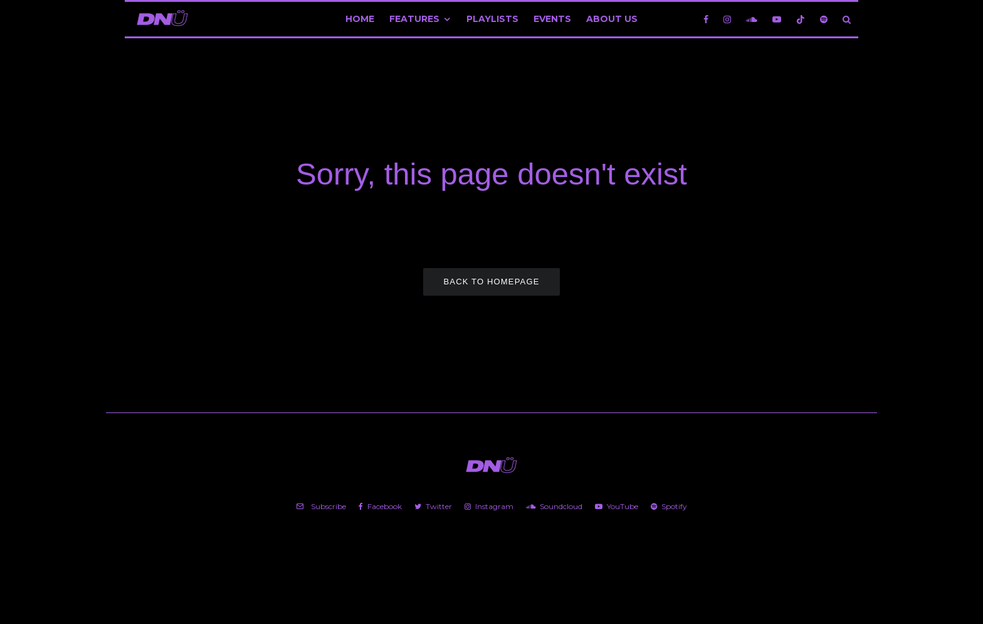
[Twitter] (433, 506)
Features (414, 18)
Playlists (492, 18)
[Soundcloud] (752, 19)
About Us (612, 18)
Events (552, 18)
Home (359, 18)
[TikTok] (800, 19)
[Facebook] (706, 19)
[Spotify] (823, 19)
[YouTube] (777, 19)
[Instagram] (727, 19)
